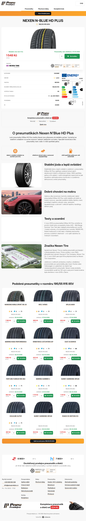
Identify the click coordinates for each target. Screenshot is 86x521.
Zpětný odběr (25, 481)
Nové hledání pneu (43, 13)
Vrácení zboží (25, 484)
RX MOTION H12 (70, 416)
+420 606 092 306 (10, 481)
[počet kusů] (62, 56)
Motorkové (52, 484)
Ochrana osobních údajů (74, 484)
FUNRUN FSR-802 (15, 379)
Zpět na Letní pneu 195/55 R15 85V (43, 441)
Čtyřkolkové (53, 487)
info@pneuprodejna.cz (11, 484)
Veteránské (52, 490)
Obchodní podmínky (73, 481)
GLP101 (16, 416)
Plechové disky (43, 9)
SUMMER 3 (43, 379)
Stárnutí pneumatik (27, 490)
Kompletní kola (59, 9)
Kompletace (25, 497)
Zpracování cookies (73, 487)
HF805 (43, 304)
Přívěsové (52, 493)
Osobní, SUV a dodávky (56, 481)
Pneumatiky (28, 9)
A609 (70, 304)
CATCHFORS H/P (43, 342)
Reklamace (24, 487)
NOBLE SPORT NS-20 (16, 304)
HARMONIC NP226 (70, 379)
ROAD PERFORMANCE (15, 342)
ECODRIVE (70, 342)
